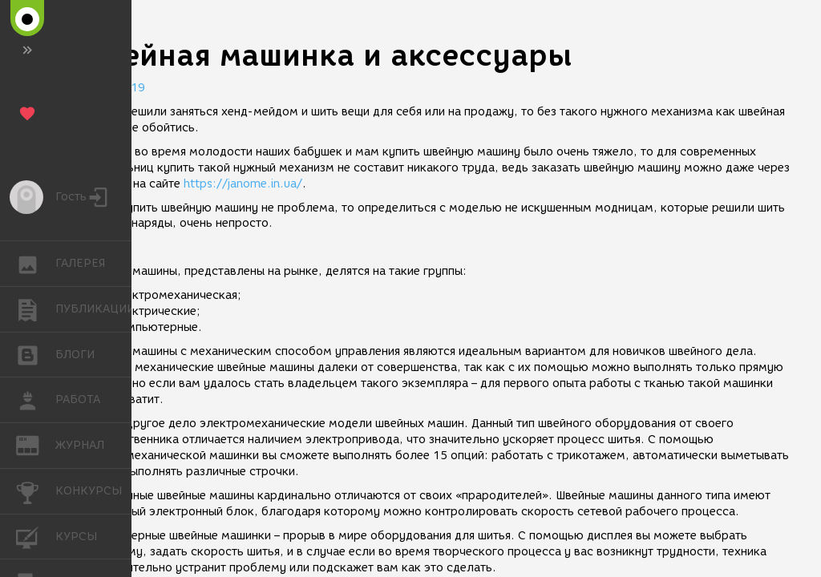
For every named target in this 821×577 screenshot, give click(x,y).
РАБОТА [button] (35, 399)
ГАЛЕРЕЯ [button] (35, 263)
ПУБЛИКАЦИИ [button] (35, 309)
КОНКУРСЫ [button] (35, 491)
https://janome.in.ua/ (243, 184)
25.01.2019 (112, 88)
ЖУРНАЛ (35, 444)
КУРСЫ (35, 536)
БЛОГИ (35, 354)
